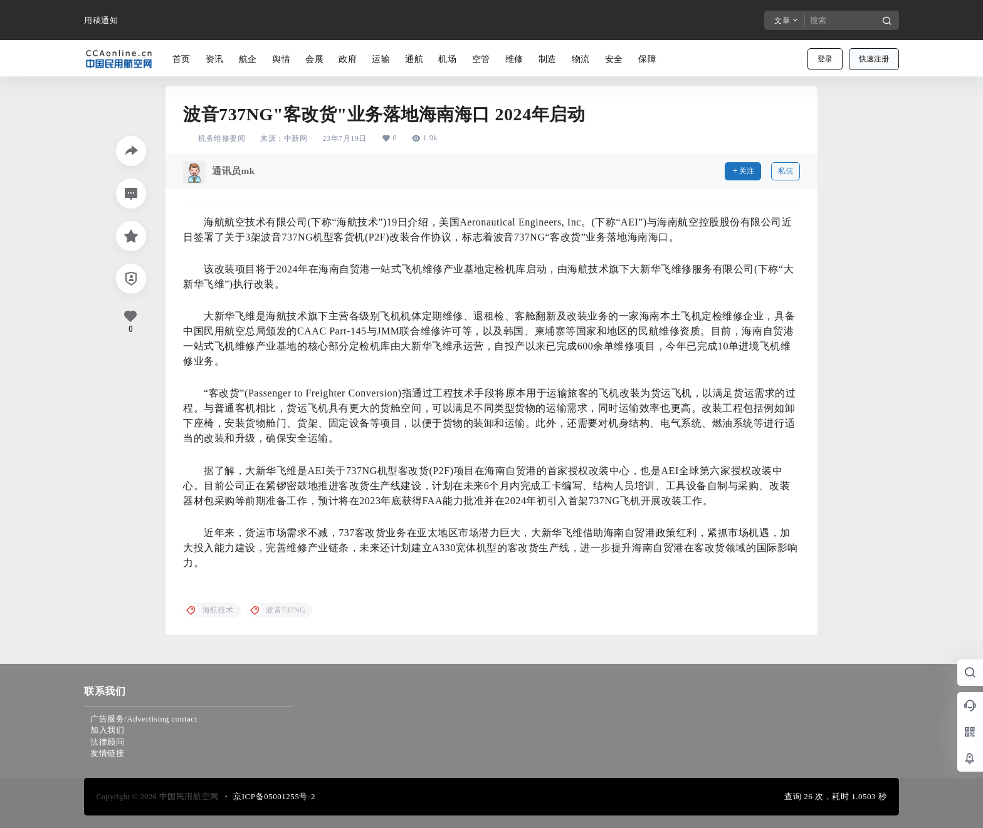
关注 (743, 171)
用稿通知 (101, 20)
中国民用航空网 (188, 796)
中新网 (296, 138)
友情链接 (107, 753)
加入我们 (107, 730)
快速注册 (874, 58)
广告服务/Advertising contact (143, 718)
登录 (825, 58)
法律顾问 (107, 742)
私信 (785, 171)
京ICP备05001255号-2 (274, 796)
